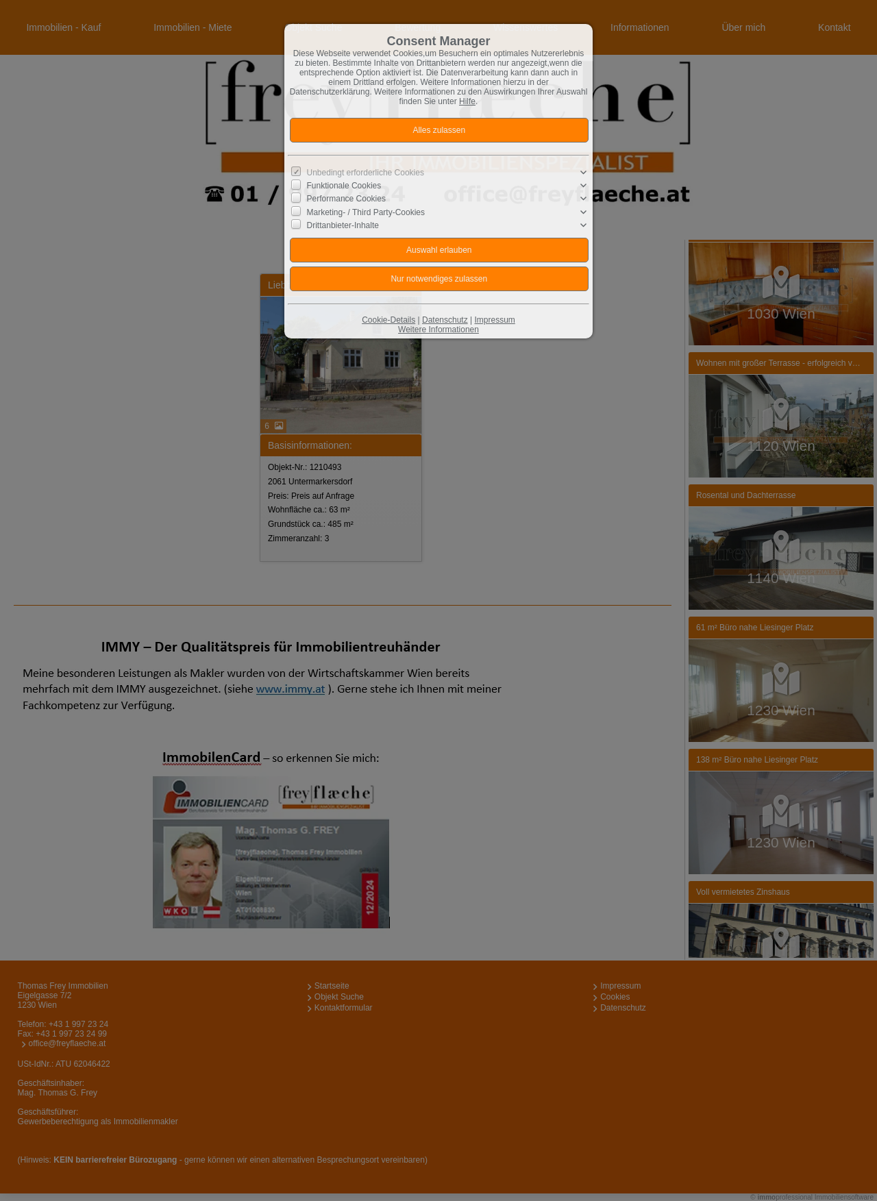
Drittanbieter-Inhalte (343, 225)
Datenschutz (445, 320)
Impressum (494, 320)
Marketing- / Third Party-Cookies (366, 211)
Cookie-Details (388, 320)
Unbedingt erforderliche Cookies (365, 172)
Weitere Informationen (438, 329)
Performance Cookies (346, 198)
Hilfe (467, 101)
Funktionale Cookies (344, 185)
